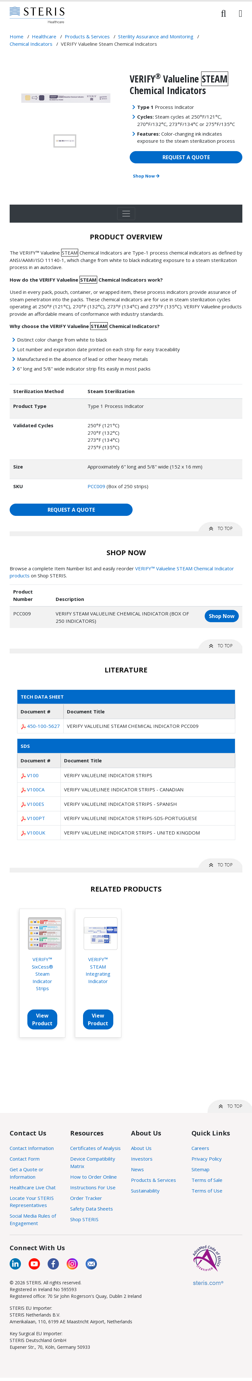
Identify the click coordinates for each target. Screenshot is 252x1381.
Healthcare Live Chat (33, 1187)
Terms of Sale (206, 1180)
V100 (33, 775)
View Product (42, 1019)
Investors (142, 1158)
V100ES (35, 804)
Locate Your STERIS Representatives (32, 1202)
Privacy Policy (206, 1158)
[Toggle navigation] (126, 213)
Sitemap (200, 1169)
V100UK (36, 832)
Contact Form (25, 1158)
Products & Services (153, 1180)
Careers (200, 1148)
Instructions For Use (93, 1187)
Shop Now (146, 176)
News (137, 1169)
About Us (141, 1148)
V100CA (35, 789)
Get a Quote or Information (26, 1173)
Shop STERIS (84, 1219)
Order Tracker (86, 1198)
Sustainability (145, 1190)
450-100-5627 (43, 726)
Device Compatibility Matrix (92, 1162)
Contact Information (32, 1148)
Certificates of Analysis (95, 1148)
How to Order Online (93, 1176)
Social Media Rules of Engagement (33, 1219)
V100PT (36, 818)
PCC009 (96, 486)
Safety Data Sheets (91, 1208)
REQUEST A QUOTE (186, 157)
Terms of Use (206, 1190)
